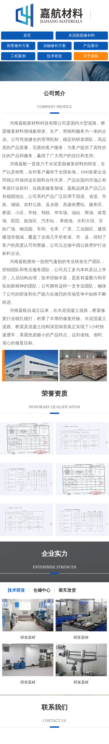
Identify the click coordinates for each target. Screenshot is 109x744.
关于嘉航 (90, 56)
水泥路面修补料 (81, 35)
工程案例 (18, 56)
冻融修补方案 (54, 46)
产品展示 (90, 46)
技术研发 (54, 56)
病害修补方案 (18, 46)
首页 (27, 35)
